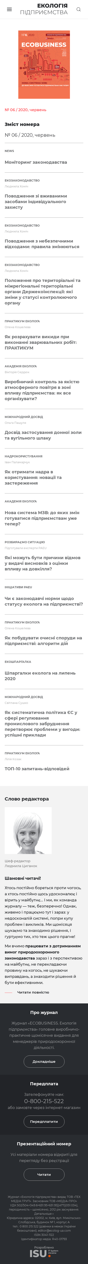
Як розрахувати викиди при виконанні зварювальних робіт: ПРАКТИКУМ (41, 342)
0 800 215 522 (29, 1226)
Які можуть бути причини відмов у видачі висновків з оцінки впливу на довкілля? (42, 563)
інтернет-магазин (63, 1107)
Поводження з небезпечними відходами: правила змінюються (42, 244)
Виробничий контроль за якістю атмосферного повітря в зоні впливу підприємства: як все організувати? (42, 390)
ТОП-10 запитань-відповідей (37, 768)
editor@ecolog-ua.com (54, 1230)
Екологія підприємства (38, 1197)
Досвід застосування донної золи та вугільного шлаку (43, 435)
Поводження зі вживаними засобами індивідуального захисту (36, 202)
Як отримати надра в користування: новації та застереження (33, 477)
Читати (44, 1174)
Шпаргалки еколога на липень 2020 (40, 676)
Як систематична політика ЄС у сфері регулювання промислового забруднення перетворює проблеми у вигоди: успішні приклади (42, 724)
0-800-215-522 (44, 1101)
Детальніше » (44, 1213)
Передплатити (44, 1121)
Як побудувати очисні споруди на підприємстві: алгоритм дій (43, 640)
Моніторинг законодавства (36, 162)
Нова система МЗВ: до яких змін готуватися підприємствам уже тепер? (42, 518)
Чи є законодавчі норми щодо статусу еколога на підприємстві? (44, 601)
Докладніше (44, 1061)
